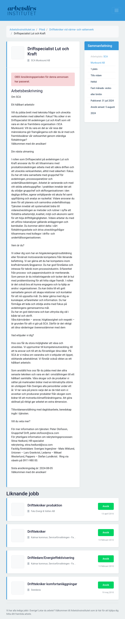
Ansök (106, 506)
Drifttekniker (37, 531)
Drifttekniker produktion (45, 505)
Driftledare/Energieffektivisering (51, 558)
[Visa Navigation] (116, 10)
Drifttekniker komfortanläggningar (52, 584)
